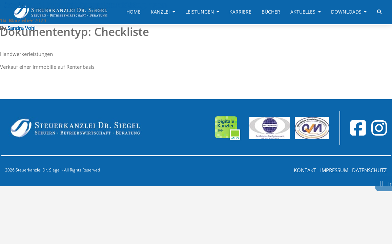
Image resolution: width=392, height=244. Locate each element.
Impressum (334, 170)
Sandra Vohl (21, 27)
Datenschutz (369, 170)
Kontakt (305, 170)
